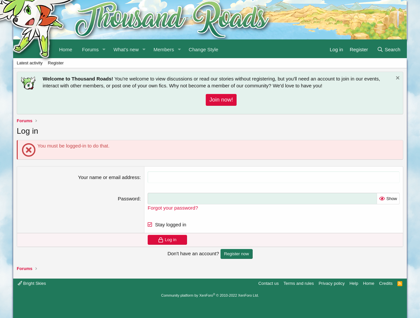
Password (128, 198)
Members (164, 49)
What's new (126, 49)
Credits (385, 283)
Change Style (203, 49)
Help (353, 283)
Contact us (268, 283)
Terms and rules (299, 283)
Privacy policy (332, 283)
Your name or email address (108, 177)
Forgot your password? (173, 208)
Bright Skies (32, 283)
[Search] (389, 48)
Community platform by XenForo (210, 295)
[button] (104, 48)
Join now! (221, 100)
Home (368, 283)
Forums (90, 49)
